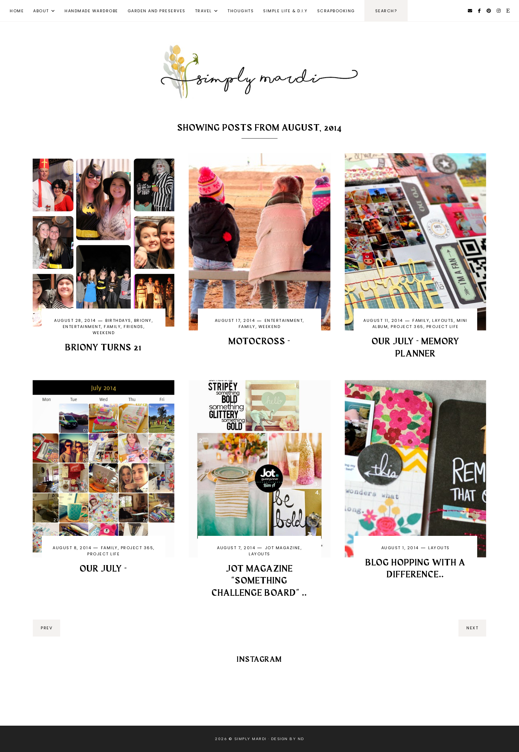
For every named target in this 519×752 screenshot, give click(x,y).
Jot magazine (283, 548)
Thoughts (240, 11)
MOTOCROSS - (259, 341)
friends (133, 326)
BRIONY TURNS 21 (103, 348)
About (41, 11)
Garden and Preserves (157, 11)
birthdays (118, 320)
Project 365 (407, 326)
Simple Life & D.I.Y (285, 11)
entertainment (82, 326)
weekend (104, 333)
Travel (203, 11)
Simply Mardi (250, 738)
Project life (442, 326)
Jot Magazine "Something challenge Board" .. (259, 581)
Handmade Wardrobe (91, 11)
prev (46, 628)
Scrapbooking (336, 11)
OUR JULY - (103, 569)
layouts (443, 320)
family (112, 326)
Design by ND (287, 738)
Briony (143, 320)
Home (17, 11)
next (472, 628)
